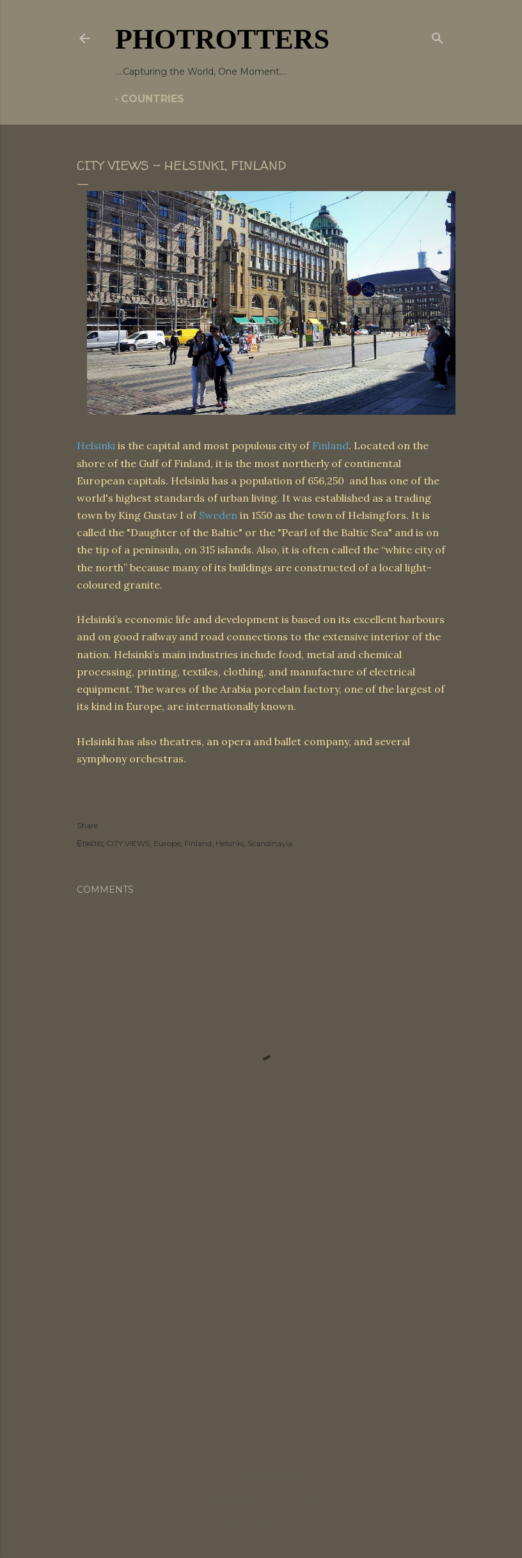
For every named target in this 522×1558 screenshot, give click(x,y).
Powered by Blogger (261, 1476)
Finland (330, 445)
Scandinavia (270, 843)
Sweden (218, 515)
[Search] (437, 36)
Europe (167, 843)
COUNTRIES (152, 99)
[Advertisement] (261, 1315)
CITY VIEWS (128, 843)
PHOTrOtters (222, 39)
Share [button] (87, 825)
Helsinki (96, 445)
